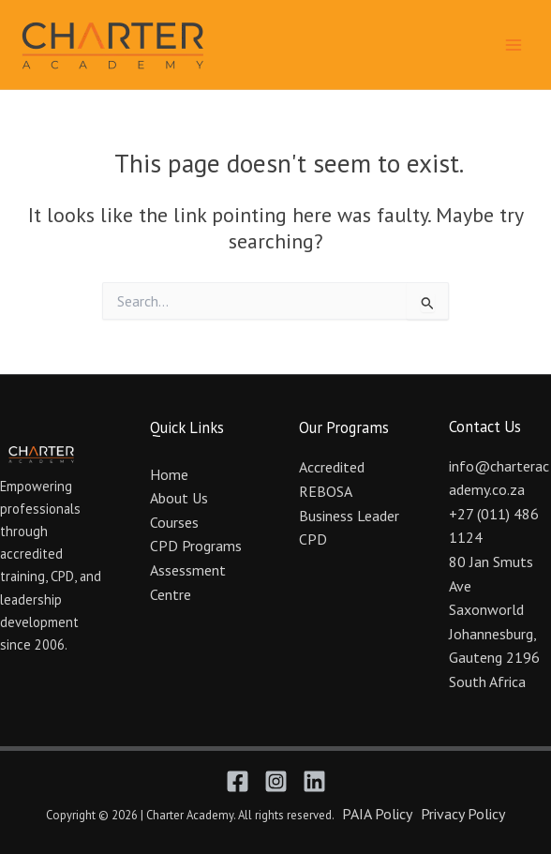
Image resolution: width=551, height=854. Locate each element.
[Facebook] (237, 781)
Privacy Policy (463, 813)
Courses (174, 522)
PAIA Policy (377, 813)
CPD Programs (196, 545)
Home (169, 474)
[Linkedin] (314, 781)
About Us (179, 497)
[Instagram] (276, 781)
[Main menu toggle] (513, 44)
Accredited (332, 466)
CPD (313, 539)
